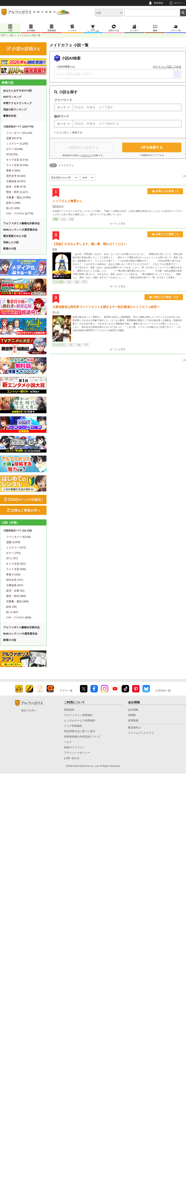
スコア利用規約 (73, 725)
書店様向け (134, 727)
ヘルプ (68, 742)
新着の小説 (9, 248)
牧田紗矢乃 (58, 206)
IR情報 (132, 715)
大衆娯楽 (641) (14, 585)
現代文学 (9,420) (15, 176)
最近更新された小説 (15, 236)
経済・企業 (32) (15, 590)
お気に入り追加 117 (163, 297)
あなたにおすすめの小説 (17, 90)
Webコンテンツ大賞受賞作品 (20, 229)
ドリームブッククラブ (141, 733)
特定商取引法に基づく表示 (79, 731)
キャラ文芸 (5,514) (17, 159)
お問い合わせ (72, 758)
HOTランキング (12, 96)
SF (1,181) (12, 558)
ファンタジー (59, 344)
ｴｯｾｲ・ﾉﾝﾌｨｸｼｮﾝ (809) (18, 617)
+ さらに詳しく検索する (68, 132)
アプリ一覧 (66, 690)
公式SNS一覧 (163, 690)
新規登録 (158, 2)
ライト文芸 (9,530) (17, 165)
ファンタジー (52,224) (19, 132)
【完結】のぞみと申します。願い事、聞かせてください (89, 244)
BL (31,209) (13, 208)
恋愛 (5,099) (13, 542)
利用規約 (69, 709)
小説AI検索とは (66, 66)
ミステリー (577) (16, 547)
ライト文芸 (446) (16, 569)
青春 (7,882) (13, 170)
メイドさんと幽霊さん (67, 201)
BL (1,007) (12, 612)
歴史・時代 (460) (16, 596)
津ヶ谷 (55, 312)
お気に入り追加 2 (165, 191)
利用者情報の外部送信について (82, 736)
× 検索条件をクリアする (152, 155)
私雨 (54, 249)
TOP (3, 35)
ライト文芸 (58, 281)
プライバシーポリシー (77, 752)
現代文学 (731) (14, 580)
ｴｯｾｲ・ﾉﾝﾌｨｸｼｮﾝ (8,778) (19, 213)
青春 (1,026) (13, 574)
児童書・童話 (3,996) (18, 197)
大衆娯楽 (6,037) (15, 181)
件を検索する (152, 147)
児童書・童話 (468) (17, 601)
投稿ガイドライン (74, 747)
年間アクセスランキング (17, 103)
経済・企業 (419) (16, 186)
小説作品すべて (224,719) (18, 126)
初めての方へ (29, 710)
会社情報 (133, 709)
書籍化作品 (9, 115)
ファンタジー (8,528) (18, 536)
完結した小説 (11, 242)
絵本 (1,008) (13, 202)
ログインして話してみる (167, 66)
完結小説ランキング (15, 109)
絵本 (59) (11, 606)
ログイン (178, 2)
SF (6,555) (12, 154)
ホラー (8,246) (14, 149)
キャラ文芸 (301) (16, 563)
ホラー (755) (13, 553)
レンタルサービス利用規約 (79, 720)
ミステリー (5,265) (17, 143)
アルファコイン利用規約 (78, 715)
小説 (11, 35)
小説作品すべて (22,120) (17, 530)
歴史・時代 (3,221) (17, 192)
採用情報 (133, 720)
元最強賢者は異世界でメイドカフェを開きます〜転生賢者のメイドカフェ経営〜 (106, 307)
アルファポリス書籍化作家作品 (21, 223)
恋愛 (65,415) (14, 138)
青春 (55, 219)
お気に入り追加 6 (165, 234)
